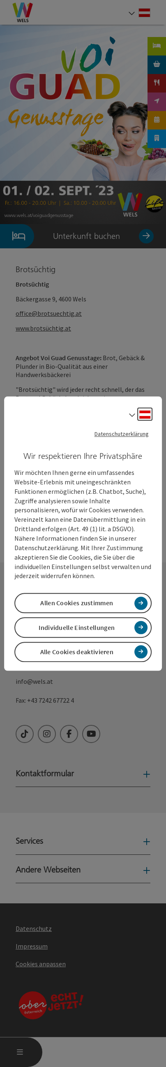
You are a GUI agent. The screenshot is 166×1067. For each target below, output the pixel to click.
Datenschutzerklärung (122, 433)
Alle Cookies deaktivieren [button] (77, 652)
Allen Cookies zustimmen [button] (76, 603)
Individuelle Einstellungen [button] (77, 627)
